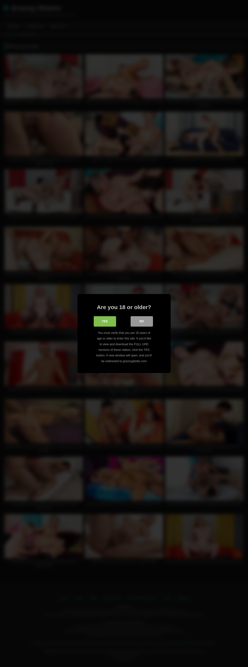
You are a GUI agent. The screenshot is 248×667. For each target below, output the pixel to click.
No (142, 321)
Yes (105, 321)
